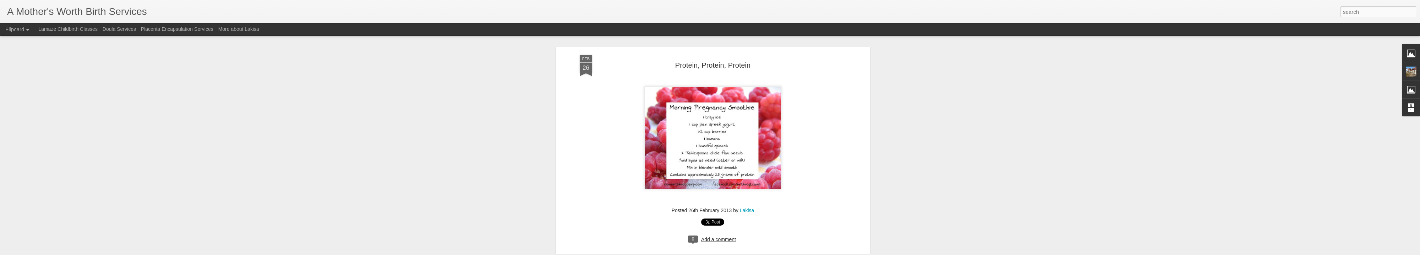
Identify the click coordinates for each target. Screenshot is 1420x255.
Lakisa (747, 114)
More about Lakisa (238, 29)
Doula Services (119, 29)
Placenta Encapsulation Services (177, 29)
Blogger (737, 251)
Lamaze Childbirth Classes (68, 29)
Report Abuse (758, 251)
